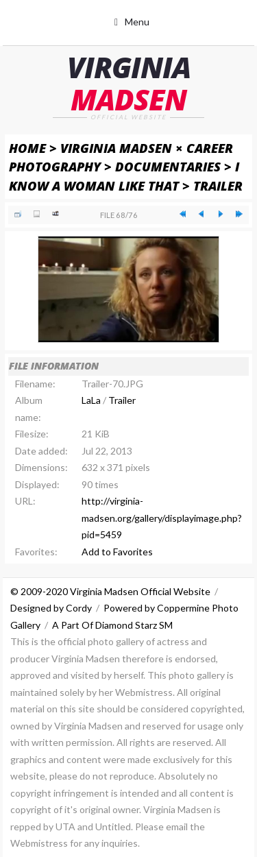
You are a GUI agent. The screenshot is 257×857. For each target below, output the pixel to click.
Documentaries (168, 166)
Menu (137, 21)
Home (27, 147)
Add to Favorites (117, 551)
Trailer (218, 185)
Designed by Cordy (51, 608)
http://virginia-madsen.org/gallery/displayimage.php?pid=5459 (162, 517)
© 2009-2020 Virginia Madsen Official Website (110, 591)
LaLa (91, 400)
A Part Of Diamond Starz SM (112, 625)
